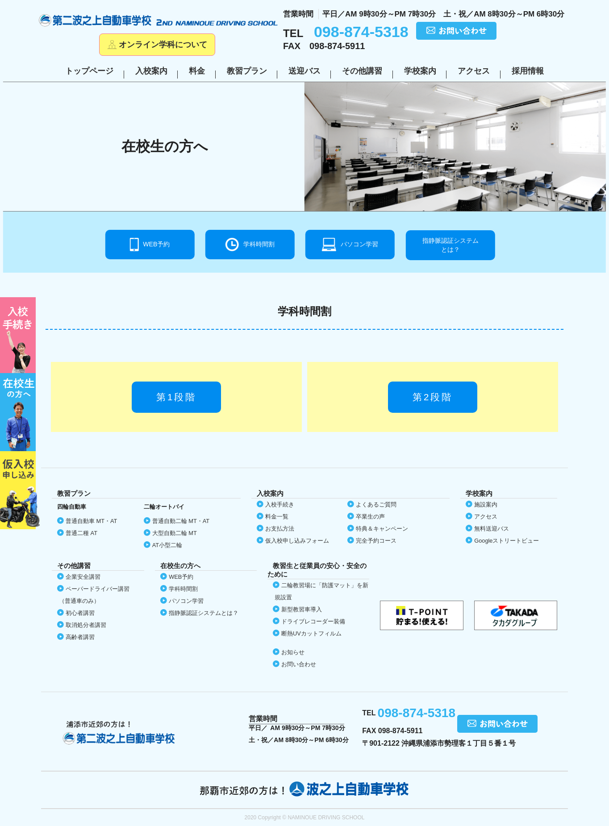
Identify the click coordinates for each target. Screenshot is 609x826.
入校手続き (279, 504)
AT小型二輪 (167, 545)
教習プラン (247, 70)
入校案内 (151, 70)
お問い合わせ (298, 664)
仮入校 (20, 490)
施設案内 (485, 504)
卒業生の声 (370, 516)
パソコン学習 (359, 244)
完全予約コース (376, 540)
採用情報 (528, 70)
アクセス (474, 70)
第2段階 (433, 397)
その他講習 (362, 70)
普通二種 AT (81, 533)
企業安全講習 (83, 576)
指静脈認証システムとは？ (203, 613)
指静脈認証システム (450, 245)
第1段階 (176, 397)
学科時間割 (259, 244)
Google (506, 540)
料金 (197, 70)
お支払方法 (279, 528)
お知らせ (292, 652)
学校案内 (420, 70)
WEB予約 (156, 244)
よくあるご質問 (376, 504)
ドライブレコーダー (313, 621)
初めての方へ (20, 335)
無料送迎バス (491, 528)
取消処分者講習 (86, 625)
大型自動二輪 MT (174, 533)
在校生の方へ (20, 412)
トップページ (89, 70)
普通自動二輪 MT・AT (180, 521)
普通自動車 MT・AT (91, 521)
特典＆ (382, 528)
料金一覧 (276, 516)
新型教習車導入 (301, 609)
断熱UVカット (311, 633)
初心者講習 (80, 613)
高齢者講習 (80, 637)
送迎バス (304, 70)
